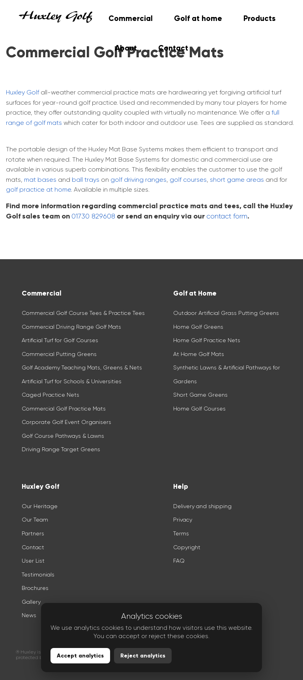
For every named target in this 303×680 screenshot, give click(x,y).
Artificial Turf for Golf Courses (60, 340)
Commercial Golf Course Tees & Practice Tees (83, 313)
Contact (33, 547)
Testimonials (38, 574)
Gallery (31, 602)
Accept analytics (80, 655)
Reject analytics (142, 655)
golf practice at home (38, 189)
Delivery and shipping (202, 506)
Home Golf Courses (199, 408)
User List (33, 561)
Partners (33, 533)
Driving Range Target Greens (61, 449)
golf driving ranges (138, 179)
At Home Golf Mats (198, 354)
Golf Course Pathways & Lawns (63, 436)
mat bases (40, 179)
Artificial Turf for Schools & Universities (72, 381)
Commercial (130, 18)
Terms (181, 533)
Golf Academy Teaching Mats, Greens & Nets (82, 367)
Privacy (182, 519)
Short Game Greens (200, 395)
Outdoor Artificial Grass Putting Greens (226, 313)
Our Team (35, 519)
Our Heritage (40, 506)
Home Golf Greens (198, 327)
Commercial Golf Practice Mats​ (64, 408)
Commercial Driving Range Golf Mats (72, 327)
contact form (226, 216)
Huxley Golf (22, 92)
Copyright (186, 547)
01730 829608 (93, 216)
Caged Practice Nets (50, 395)
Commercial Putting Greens (59, 354)
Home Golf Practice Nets (206, 340)
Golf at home (198, 18)
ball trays (85, 179)
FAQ (179, 561)
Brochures (35, 588)
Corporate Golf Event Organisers (66, 422)
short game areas (237, 179)
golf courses (188, 179)
